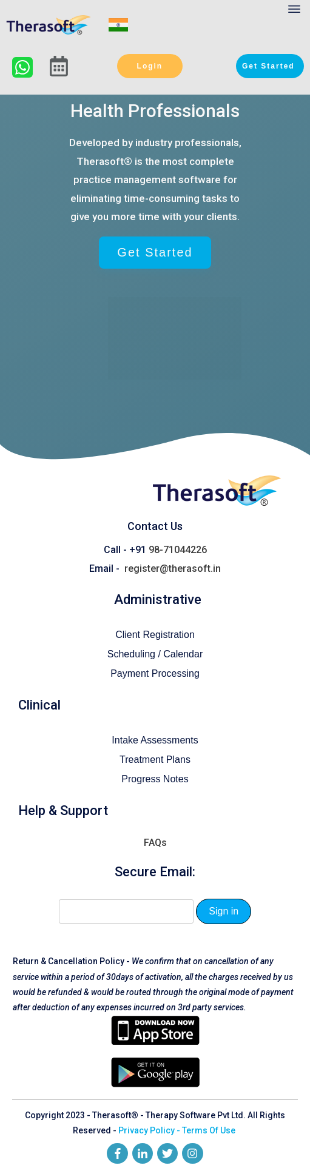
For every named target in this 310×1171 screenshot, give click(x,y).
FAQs (155, 835)
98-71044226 (178, 542)
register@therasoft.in (172, 560)
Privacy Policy (146, 1122)
